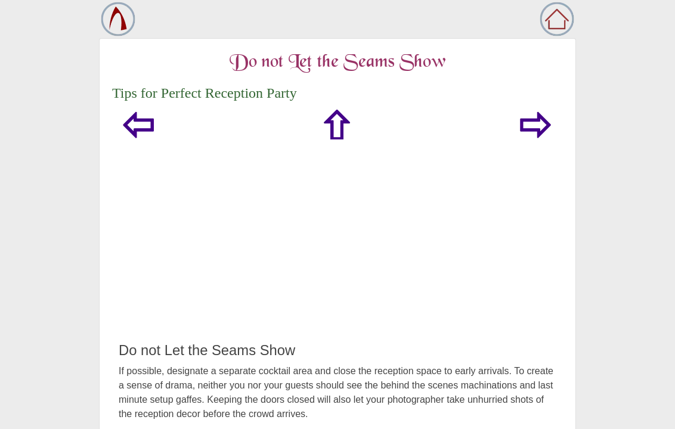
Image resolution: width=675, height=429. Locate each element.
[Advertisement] (337, 252)
